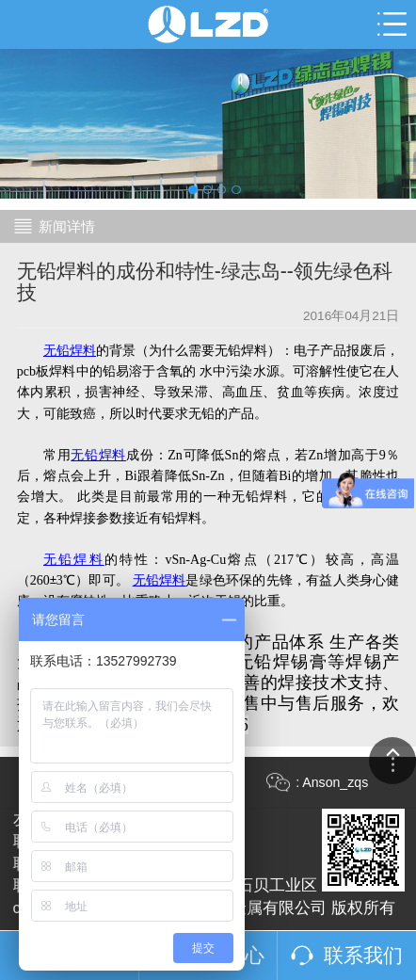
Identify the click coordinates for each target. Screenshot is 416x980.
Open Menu (391, 24)
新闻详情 (67, 226)
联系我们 (363, 955)
